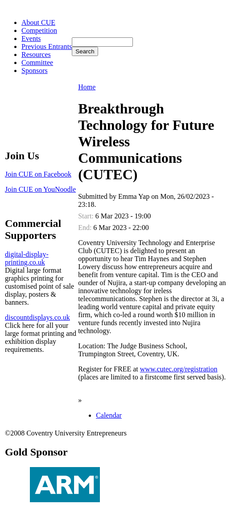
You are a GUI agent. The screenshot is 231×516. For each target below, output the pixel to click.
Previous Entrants (46, 46)
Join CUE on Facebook (38, 174)
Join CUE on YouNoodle (40, 189)
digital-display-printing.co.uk (27, 258)
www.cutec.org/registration (179, 369)
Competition (39, 30)
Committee (37, 62)
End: (85, 227)
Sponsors (34, 70)
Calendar (109, 415)
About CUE (38, 22)
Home (86, 87)
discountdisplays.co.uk (37, 317)
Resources (36, 54)
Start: (86, 216)
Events (31, 38)
